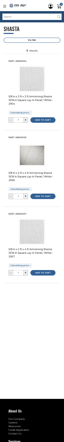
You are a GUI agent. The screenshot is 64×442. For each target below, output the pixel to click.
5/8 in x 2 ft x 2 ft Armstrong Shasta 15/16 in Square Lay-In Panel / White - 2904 (31, 100)
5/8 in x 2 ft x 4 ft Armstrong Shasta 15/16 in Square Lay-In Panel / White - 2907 (31, 253)
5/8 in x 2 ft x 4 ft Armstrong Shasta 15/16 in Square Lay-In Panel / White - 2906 (31, 176)
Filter (32, 40)
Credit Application (18, 429)
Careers (12, 422)
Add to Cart (43, 120)
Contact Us (14, 433)
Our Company (16, 418)
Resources (14, 426)
